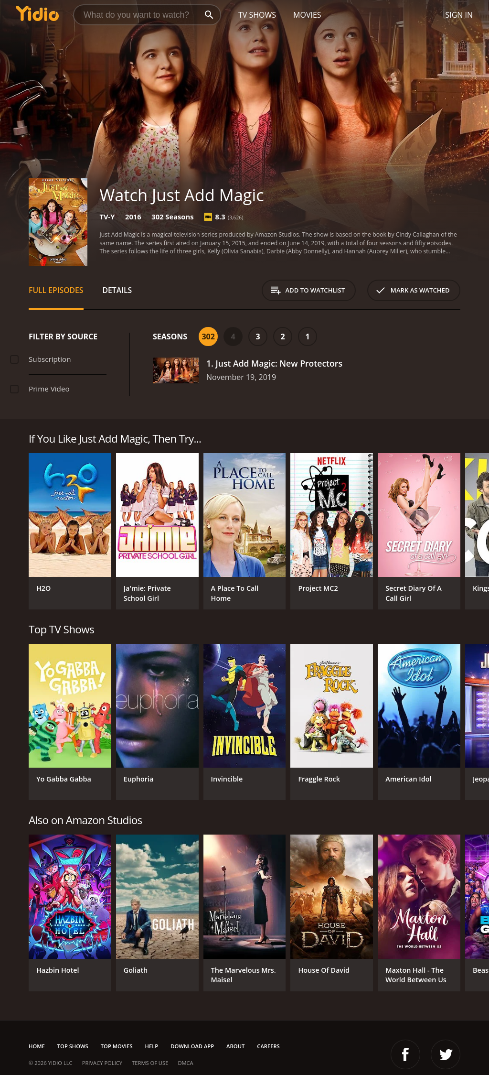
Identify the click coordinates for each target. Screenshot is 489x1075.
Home (37, 1046)
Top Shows (72, 1046)
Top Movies (117, 1046)
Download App (192, 1046)
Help (152, 1046)
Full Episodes (56, 290)
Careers (268, 1046)
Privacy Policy (102, 1062)
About (235, 1046)
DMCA (185, 1062)
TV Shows (257, 15)
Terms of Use (150, 1062)
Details (117, 290)
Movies (307, 15)
